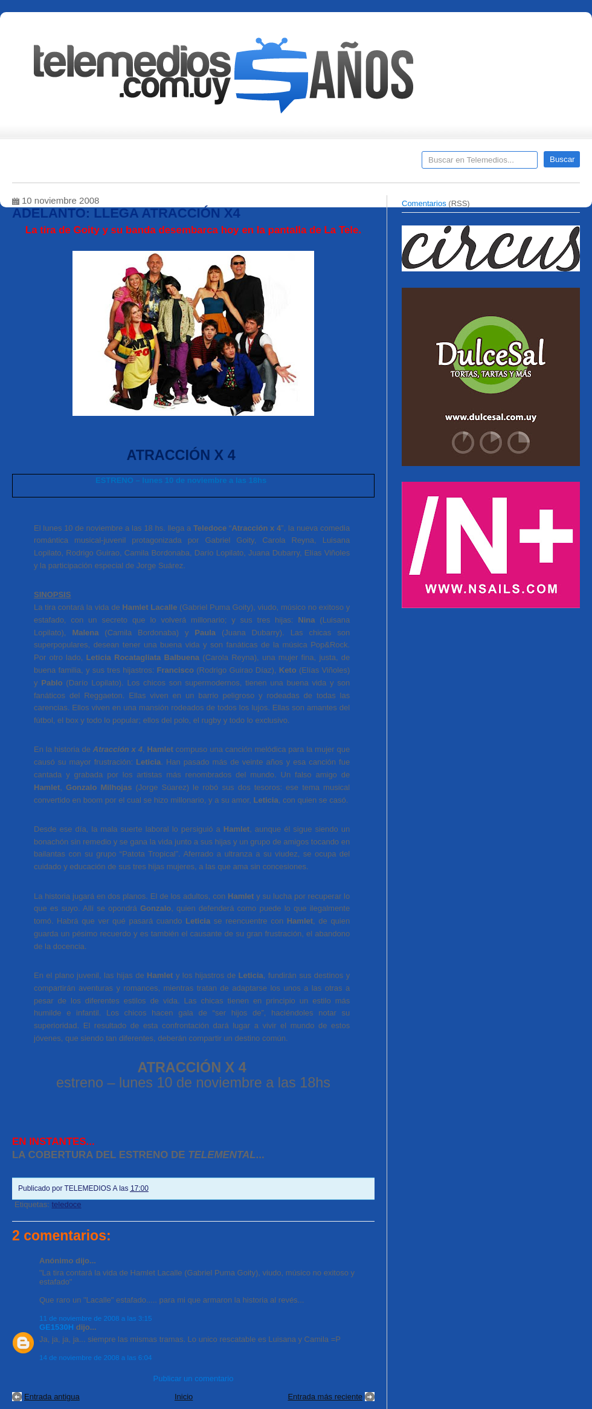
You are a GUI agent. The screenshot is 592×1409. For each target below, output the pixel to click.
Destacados (61, 164)
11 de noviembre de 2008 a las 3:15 (95, 1318)
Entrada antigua (52, 1396)
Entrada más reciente (325, 1396)
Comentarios (424, 203)
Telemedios (375, 164)
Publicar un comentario (193, 1378)
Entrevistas (167, 164)
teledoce (66, 1204)
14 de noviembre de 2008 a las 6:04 (95, 1357)
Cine (249, 164)
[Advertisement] (492, 700)
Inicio (184, 1396)
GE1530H (56, 1327)
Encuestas (301, 164)
